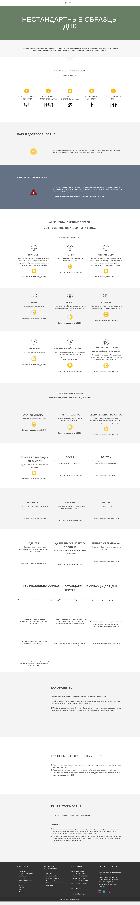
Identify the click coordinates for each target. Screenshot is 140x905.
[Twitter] (104, 866)
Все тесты (22, 891)
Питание (21, 887)
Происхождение (24, 882)
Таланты (22, 889)
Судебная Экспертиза (26, 873)
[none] (100, 891)
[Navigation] (120, 3)
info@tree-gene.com (82, 883)
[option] (104, 891)
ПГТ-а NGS (22, 878)
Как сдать (49, 873)
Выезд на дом (50, 880)
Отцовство (22, 871)
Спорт (21, 884)
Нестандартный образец (53, 878)
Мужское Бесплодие (25, 880)
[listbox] (105, 891)
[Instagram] (108, 866)
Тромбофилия (23, 875)
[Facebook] (100, 866)
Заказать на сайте (51, 875)
